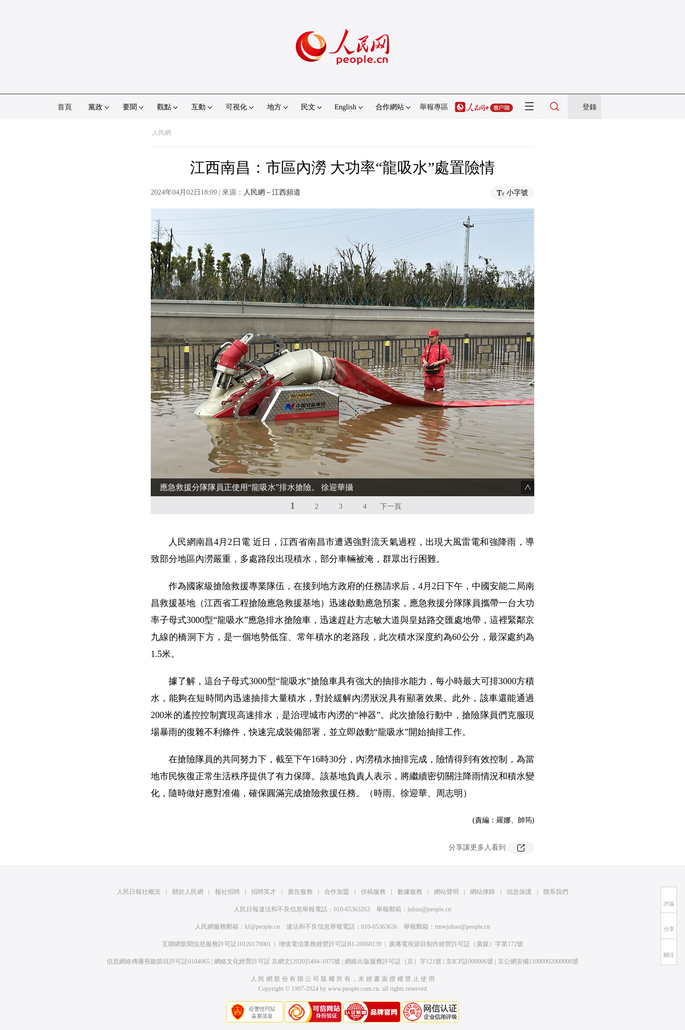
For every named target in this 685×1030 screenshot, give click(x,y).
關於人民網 (187, 892)
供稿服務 (373, 892)
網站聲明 (446, 892)
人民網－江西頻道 (272, 192)
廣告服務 (300, 892)
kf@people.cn (262, 926)
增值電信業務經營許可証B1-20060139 (330, 944)
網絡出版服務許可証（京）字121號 (393, 961)
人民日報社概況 (139, 892)
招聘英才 (263, 892)
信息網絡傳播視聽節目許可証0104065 (158, 961)
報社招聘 (227, 892)
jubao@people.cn (429, 909)
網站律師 (482, 892)
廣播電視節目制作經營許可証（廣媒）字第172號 (456, 944)
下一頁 (390, 506)
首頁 (65, 107)
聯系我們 (555, 892)
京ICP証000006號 (469, 961)
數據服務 (409, 892)
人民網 (161, 132)
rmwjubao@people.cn (462, 926)
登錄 (589, 107)
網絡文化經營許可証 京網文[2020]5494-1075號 (277, 961)
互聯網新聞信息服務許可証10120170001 (216, 944)
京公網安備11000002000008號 (538, 961)
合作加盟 (336, 892)
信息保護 (519, 892)
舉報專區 (434, 107)
